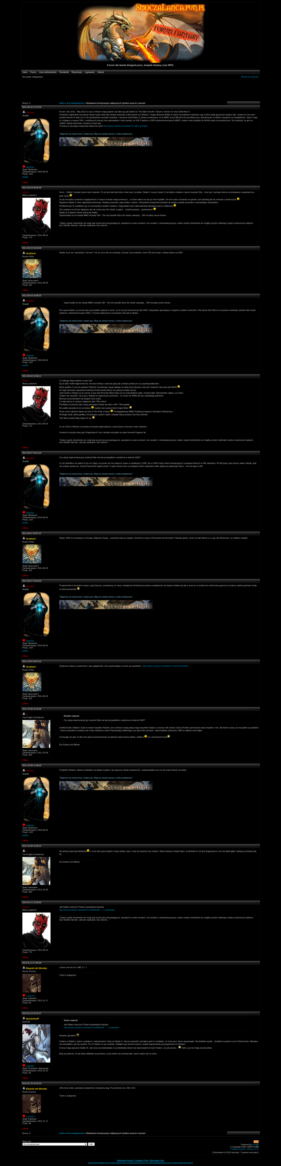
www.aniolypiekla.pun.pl (99, 1163)
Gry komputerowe (75, 103)
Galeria (100, 72)
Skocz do (58, 1143)
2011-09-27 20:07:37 (31, 533)
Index (24, 72)
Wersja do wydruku (250, 77)
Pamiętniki (64, 72)
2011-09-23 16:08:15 (31, 295)
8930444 (30, 167)
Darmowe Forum (125, 1160)
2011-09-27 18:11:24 (31, 453)
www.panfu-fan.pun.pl (183, 1163)
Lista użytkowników (47, 72)
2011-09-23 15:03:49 (31, 248)
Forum (33, 72)
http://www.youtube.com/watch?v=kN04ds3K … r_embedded (86, 910)
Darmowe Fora (157, 1160)
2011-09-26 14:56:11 (31, 376)
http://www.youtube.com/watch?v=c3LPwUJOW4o (165, 666)
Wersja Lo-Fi (253, 1149)
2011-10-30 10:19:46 (31, 709)
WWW (25, 177)
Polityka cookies (237, 1149)
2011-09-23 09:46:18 (31, 188)
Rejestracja (77, 72)
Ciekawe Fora (141, 1160)
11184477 (30, 996)
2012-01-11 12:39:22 (31, 902)
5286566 (30, 1066)
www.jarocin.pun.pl (119, 1163)
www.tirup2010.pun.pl (138, 1163)
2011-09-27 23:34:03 (31, 581)
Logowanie (90, 72)
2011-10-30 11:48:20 (31, 765)
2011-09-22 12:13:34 (31, 107)
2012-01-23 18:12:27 (31, 1013)
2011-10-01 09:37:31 (31, 661)
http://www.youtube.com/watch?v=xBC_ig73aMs (125, 126)
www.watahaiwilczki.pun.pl (160, 1163)
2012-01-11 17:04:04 (31, 963)
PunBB (255, 1144)
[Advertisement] (138, 90)
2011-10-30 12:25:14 (31, 846)
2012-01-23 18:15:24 (31, 1083)
